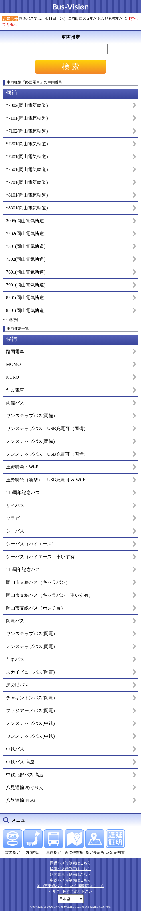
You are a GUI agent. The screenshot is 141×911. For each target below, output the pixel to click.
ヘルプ (54, 891)
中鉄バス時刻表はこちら (70, 880)
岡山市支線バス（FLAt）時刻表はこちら (70, 886)
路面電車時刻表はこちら (70, 874)
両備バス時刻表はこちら (70, 863)
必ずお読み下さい (77, 891)
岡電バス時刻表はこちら (70, 869)
